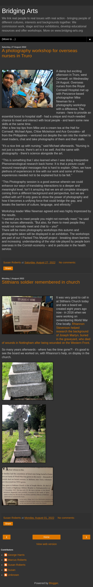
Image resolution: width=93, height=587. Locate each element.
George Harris (16, 554)
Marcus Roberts (17, 559)
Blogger (53, 583)
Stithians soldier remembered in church (41, 282)
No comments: (67, 262)
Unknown (13, 574)
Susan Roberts (16, 564)
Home (46, 537)
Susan (11, 569)
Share (8, 268)
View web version (46, 544)
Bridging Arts (20, 10)
